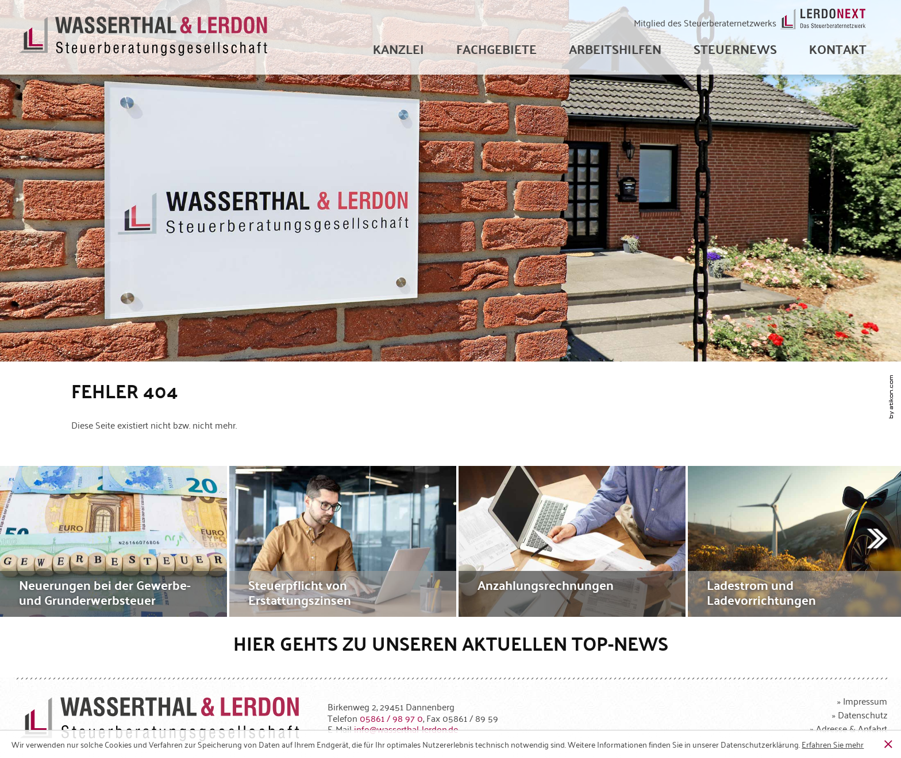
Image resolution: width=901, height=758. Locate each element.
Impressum (865, 701)
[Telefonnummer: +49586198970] (391, 718)
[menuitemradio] (837, 48)
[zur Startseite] (144, 37)
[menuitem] (398, 48)
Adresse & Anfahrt (851, 728)
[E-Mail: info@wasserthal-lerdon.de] (406, 729)
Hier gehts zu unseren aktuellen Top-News (450, 642)
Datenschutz (862, 714)
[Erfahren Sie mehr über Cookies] (833, 744)
